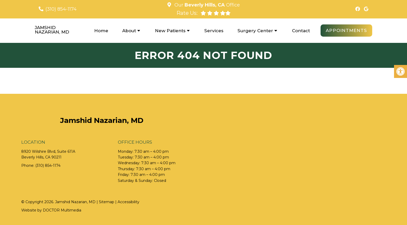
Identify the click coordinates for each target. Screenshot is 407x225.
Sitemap (106, 202)
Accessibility (128, 202)
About (129, 30)
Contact (301, 30)
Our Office (206, 5)
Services (213, 30)
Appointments (346, 30)
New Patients (170, 30)
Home (101, 30)
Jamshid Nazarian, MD (52, 29)
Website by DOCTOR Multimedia (51, 210)
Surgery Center (255, 30)
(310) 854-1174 (61, 9)
